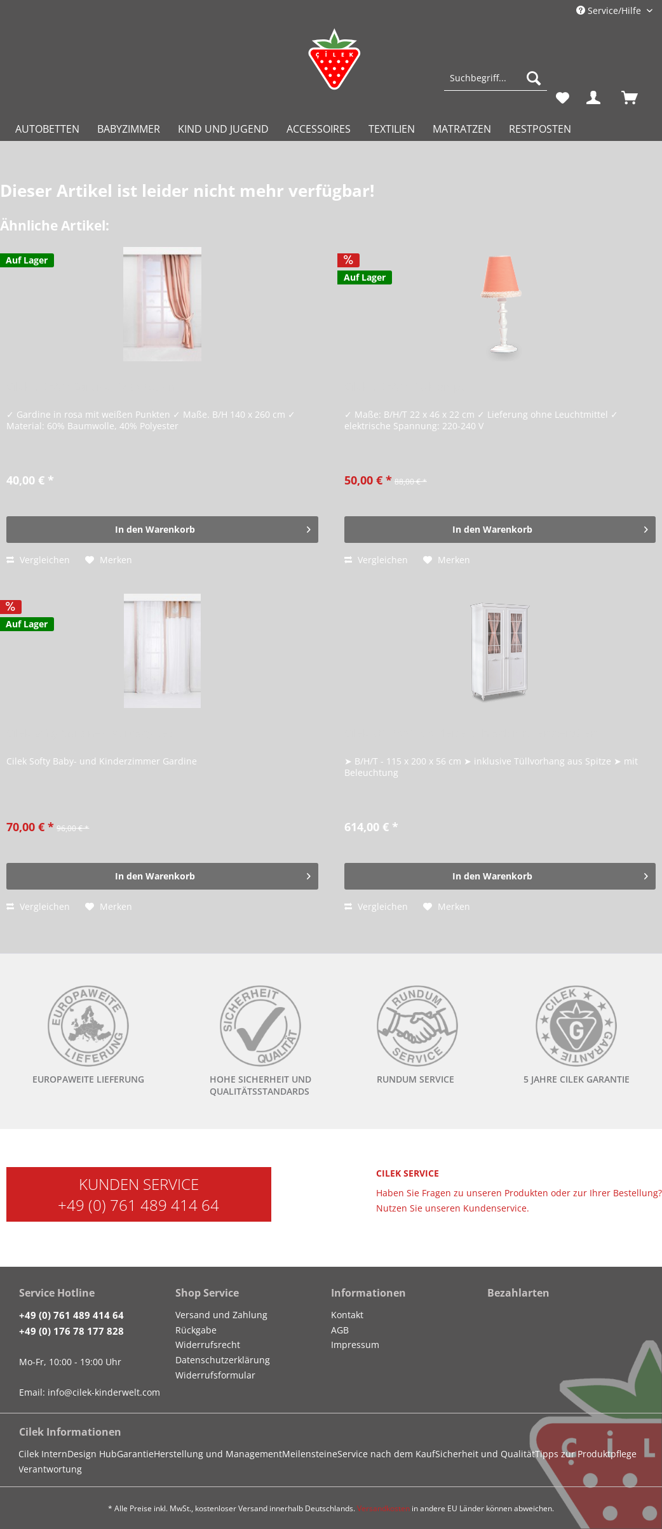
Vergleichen (38, 560)
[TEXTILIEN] (392, 129)
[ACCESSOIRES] (319, 129)
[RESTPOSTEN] (540, 129)
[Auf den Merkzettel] (108, 560)
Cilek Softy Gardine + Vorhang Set (89, 733)
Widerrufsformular (215, 1375)
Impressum (355, 1345)
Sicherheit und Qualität (485, 1454)
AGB (340, 1330)
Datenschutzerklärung (222, 1360)
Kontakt (347, 1315)
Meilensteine (309, 1454)
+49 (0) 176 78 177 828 (71, 1331)
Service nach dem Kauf (386, 1454)
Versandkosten (383, 1508)
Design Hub (92, 1454)
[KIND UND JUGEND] (223, 129)
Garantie (135, 1454)
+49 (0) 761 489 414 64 (138, 1204)
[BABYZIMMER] (128, 129)
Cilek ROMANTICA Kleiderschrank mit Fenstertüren (470, 733)
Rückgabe (196, 1330)
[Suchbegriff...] (495, 78)
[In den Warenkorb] (162, 529)
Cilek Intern (42, 1454)
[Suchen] (533, 78)
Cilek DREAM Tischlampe (405, 387)
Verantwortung (50, 1469)
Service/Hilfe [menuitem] (610, 10)
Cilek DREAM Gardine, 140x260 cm (92, 387)
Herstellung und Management (218, 1454)
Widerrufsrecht (207, 1345)
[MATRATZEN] (462, 129)
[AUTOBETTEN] (47, 129)
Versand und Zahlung (221, 1315)
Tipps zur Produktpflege (586, 1454)
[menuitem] (495, 84)
